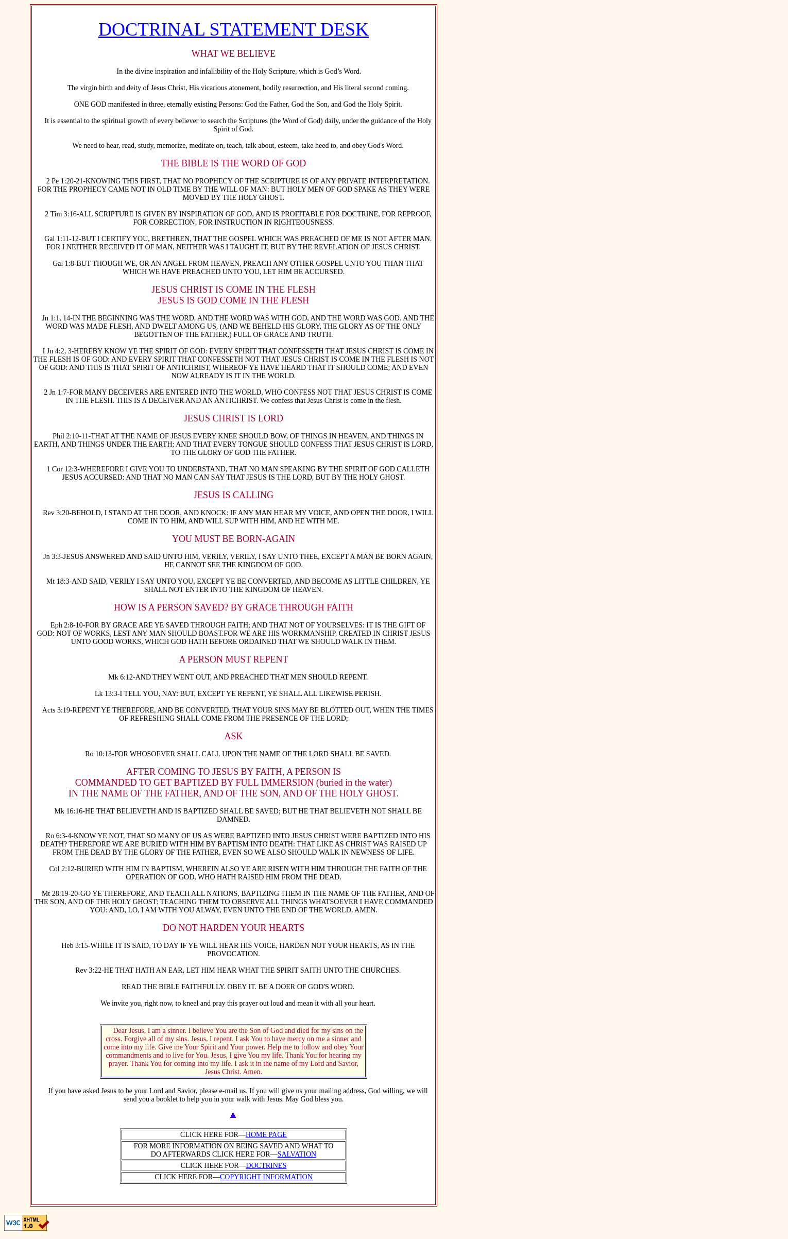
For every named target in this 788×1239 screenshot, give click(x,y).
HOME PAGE (266, 1135)
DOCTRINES (266, 1165)
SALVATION (297, 1154)
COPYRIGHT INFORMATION (266, 1177)
